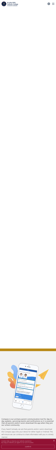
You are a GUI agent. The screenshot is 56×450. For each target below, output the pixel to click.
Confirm (28, 446)
